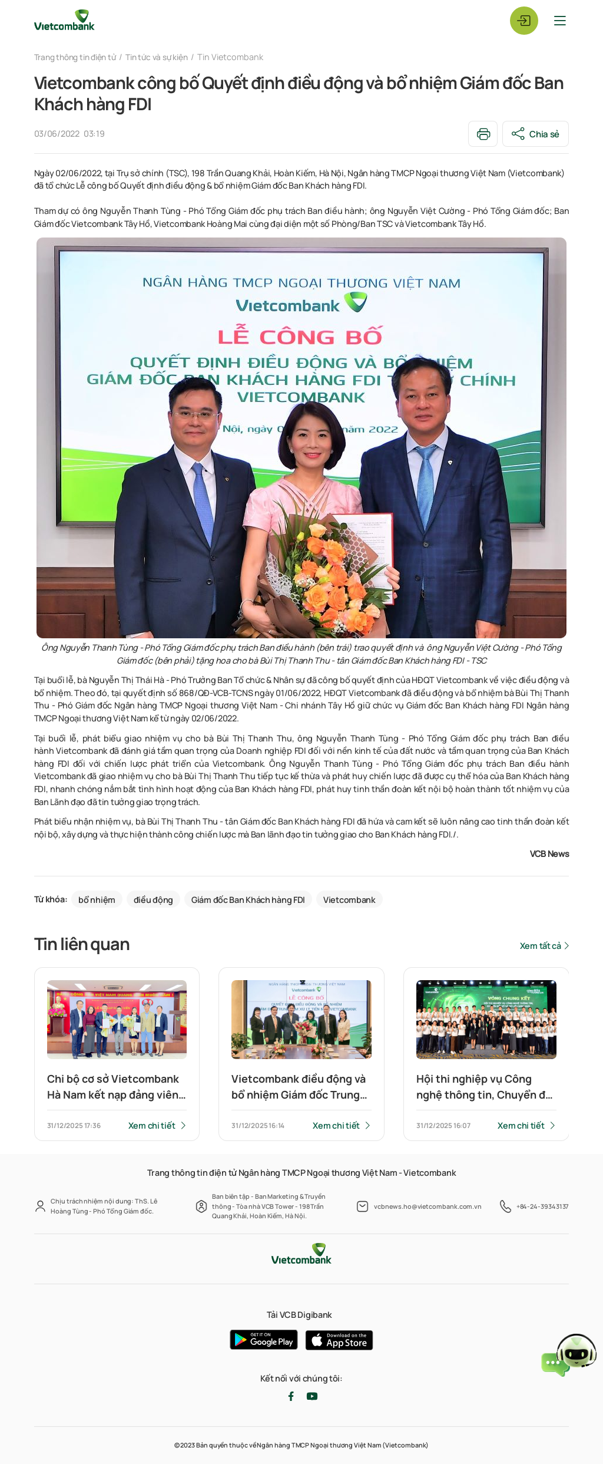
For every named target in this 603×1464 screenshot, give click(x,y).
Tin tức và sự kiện (166, 56)
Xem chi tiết (151, 1126)
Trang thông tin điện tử (78, 56)
